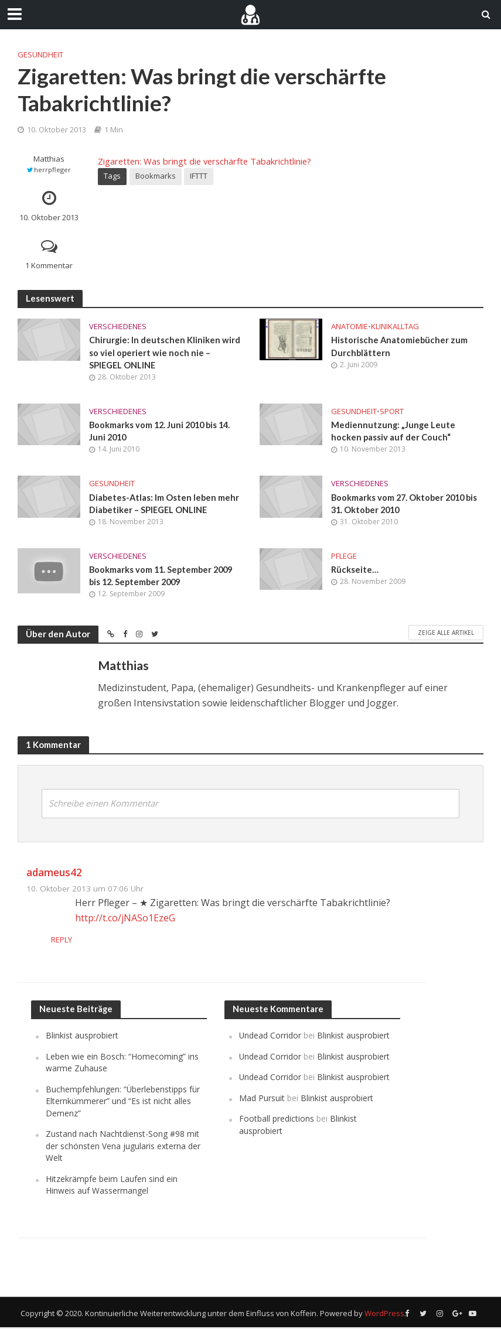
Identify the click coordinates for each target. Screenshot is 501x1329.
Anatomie (349, 326)
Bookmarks (155, 175)
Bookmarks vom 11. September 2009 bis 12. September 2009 (163, 576)
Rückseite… (355, 570)
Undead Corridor (270, 1037)
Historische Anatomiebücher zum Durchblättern (400, 345)
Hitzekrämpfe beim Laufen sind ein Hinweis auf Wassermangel (112, 1185)
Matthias (48, 159)
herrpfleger (52, 169)
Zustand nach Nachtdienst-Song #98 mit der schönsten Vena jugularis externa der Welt (123, 1147)
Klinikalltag (395, 326)
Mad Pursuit (262, 1099)
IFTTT (198, 175)
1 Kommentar (49, 265)
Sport (392, 411)
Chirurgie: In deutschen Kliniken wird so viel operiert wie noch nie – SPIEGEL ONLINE (164, 352)
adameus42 (54, 873)
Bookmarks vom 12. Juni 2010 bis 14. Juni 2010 (162, 431)
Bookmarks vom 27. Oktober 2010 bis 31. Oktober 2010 (406, 504)
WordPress (384, 1314)
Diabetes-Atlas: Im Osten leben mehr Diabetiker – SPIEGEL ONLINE (165, 504)
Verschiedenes (117, 326)
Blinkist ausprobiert (82, 1037)
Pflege (344, 557)
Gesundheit (40, 54)
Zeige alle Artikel (446, 634)
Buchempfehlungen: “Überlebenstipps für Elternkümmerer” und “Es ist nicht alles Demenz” (123, 1102)
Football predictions (276, 1120)
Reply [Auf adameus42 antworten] (86, 941)
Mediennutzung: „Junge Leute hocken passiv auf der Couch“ (393, 431)
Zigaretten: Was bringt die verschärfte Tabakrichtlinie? (204, 161)
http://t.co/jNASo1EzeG (125, 919)
